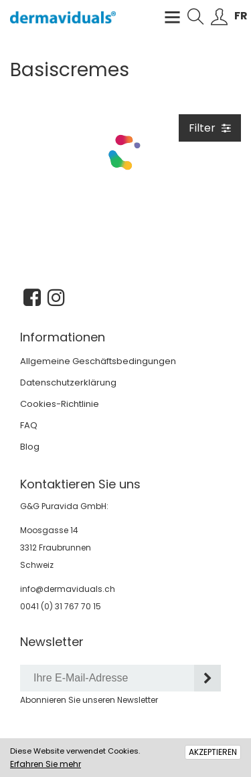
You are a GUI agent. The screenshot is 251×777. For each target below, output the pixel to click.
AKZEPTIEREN (213, 752)
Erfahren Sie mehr (45, 764)
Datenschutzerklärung (68, 382)
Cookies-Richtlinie (59, 404)
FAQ (28, 425)
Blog (29, 446)
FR (241, 16)
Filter (210, 128)
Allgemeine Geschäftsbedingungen (98, 361)
